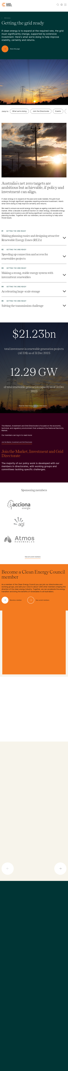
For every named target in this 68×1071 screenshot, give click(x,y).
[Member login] (62, 5)
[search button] (58, 5)
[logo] (7, 4)
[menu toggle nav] (65, 5)
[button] (60, 868)
